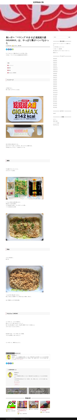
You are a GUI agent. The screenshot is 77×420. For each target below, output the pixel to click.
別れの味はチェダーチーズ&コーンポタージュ (61, 50)
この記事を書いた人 (10, 352)
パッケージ (11, 64)
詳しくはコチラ (20, 358)
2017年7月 (55, 99)
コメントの (56, 122)
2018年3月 (55, 84)
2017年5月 (55, 103)
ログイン (54, 118)
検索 (69, 36)
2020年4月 (55, 61)
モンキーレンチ (18, 418)
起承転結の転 (38, 2)
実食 (10, 69)
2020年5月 (55, 59)
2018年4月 (55, 82)
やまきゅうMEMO (12, 72)
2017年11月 (55, 91)
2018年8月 (55, 74)
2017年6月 (55, 101)
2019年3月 (55, 63)
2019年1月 (55, 65)
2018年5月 (55, 80)
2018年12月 (55, 67)
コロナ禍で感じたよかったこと (58, 46)
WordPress (27, 418)
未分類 (54, 112)
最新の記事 (18, 352)
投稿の (55, 120)
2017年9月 (55, 95)
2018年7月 (55, 76)
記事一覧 (16, 383)
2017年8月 (55, 97)
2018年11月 (55, 69)
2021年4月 (55, 57)
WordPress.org (56, 124)
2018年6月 (55, 78)
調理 (10, 67)
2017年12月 (55, 89)
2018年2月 (55, 86)
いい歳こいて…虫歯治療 (57, 48)
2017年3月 (55, 106)
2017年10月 (55, 93)
